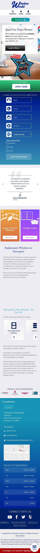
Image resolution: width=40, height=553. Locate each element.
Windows (12, 13)
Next (37, 187)
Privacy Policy (20, 535)
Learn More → (10, 237)
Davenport (20, 19)
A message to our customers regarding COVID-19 (20, 550)
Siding (21, 13)
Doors (28, 13)
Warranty (5, 522)
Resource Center (18, 522)
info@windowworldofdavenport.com (20, 440)
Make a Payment (20, 525)
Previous (2, 187)
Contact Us (32, 522)
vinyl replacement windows (13, 329)
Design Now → (30, 237)
